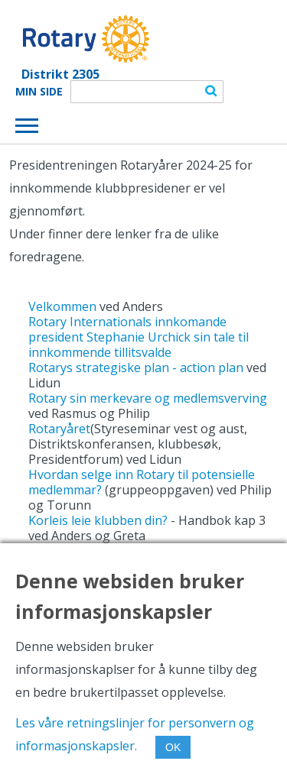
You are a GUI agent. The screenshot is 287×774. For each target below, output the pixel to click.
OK (173, 747)
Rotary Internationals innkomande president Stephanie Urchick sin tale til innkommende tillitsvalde (138, 337)
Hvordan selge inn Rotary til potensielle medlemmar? (141, 482)
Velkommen (63, 306)
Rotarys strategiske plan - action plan (135, 367)
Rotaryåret (59, 428)
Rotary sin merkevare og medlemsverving (147, 398)
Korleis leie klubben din (95, 520)
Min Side (39, 91)
